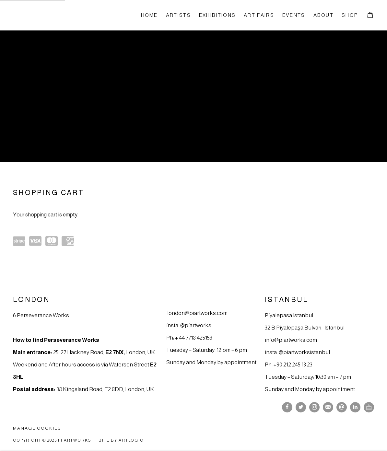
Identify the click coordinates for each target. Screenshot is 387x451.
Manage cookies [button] (37, 428)
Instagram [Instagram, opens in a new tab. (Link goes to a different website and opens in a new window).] (314, 407)
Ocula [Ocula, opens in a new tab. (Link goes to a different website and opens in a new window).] (369, 407)
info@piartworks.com (291, 340)
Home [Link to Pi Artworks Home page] (149, 15)
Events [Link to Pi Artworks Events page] (293, 15)
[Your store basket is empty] (370, 15)
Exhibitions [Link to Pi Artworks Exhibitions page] (217, 15)
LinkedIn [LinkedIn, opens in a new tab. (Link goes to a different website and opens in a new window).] (355, 407)
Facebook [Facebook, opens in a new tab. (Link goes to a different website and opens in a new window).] (287, 407)
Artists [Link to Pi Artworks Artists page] (178, 15)
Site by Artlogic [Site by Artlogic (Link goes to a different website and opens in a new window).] (121, 440)
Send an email (341, 407)
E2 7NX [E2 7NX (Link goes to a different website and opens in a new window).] (114, 352)
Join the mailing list (328, 407)
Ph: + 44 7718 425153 (189, 337)
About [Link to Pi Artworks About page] (323, 15)
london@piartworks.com (197, 313)
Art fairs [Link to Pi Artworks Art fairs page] (259, 15)
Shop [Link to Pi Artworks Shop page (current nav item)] (350, 15)
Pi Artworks (48, 15)
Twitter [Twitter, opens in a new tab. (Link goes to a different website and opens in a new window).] (301, 407)
